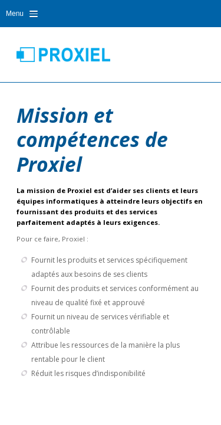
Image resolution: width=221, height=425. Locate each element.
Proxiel (63, 54)
